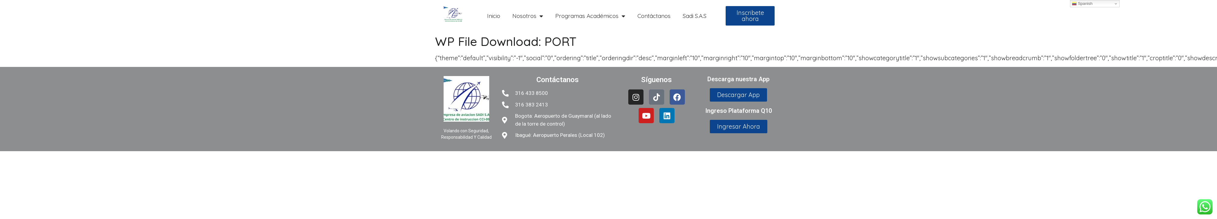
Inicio (493, 15)
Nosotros (527, 16)
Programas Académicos (590, 16)
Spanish (1082, 3)
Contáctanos (654, 15)
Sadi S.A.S (694, 15)
